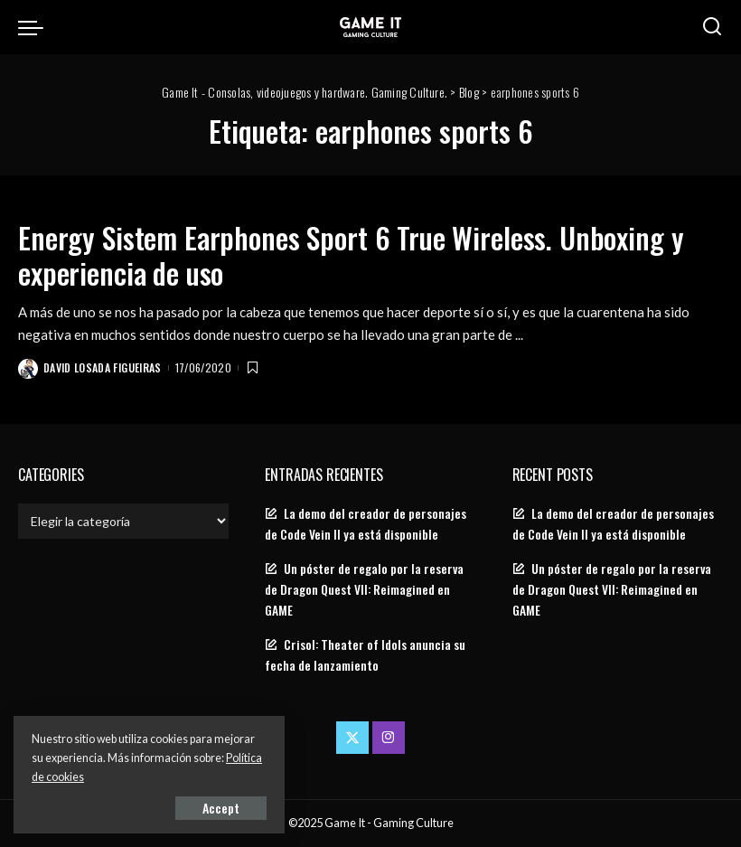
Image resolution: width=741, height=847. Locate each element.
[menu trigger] (35, 27)
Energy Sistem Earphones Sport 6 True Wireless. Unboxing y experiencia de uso (350, 254)
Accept (220, 807)
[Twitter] (352, 737)
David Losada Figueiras (102, 367)
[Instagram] (388, 737)
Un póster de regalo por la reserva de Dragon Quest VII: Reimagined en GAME (364, 589)
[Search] (712, 27)
